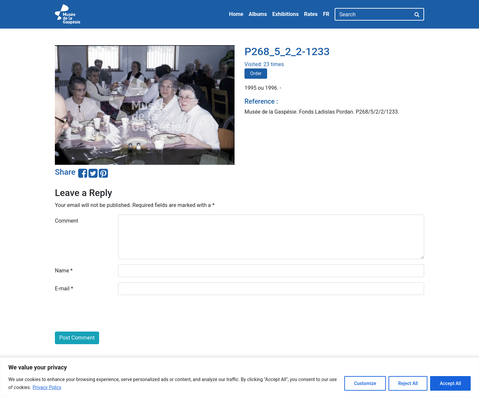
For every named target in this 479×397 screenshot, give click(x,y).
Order (255, 73)
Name (64, 270)
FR (326, 14)
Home (236, 14)
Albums (257, 14)
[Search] (373, 14)
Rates (311, 14)
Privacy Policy (47, 387)
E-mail (64, 288)
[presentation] (105, 313)
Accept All (450, 383)
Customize (365, 383)
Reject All (408, 383)
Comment (66, 221)
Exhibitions (285, 14)
